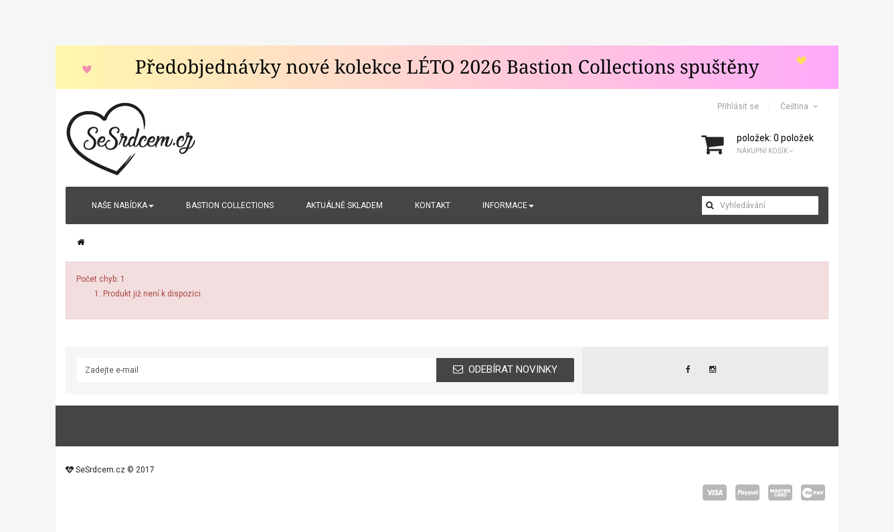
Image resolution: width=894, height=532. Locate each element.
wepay (813, 492)
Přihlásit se (738, 106)
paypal (747, 492)
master (780, 492)
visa (715, 492)
